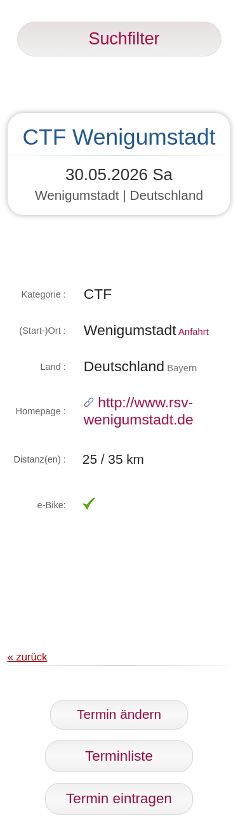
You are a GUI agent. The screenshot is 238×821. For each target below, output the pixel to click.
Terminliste (119, 756)
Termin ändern (119, 714)
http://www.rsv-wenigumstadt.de (139, 411)
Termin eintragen (119, 798)
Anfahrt (193, 332)
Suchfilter (119, 38)
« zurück (28, 657)
